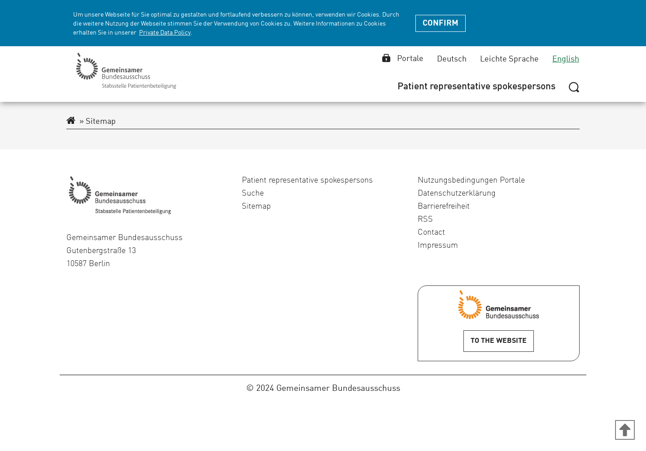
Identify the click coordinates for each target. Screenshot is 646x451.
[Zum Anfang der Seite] (625, 430)
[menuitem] (476, 87)
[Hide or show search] (574, 86)
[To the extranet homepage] (70, 122)
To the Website (499, 341)
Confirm (440, 23)
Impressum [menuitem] (438, 245)
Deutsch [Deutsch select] (452, 59)
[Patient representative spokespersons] (476, 87)
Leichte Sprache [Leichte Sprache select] (509, 59)
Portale (402, 59)
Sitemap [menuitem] (256, 206)
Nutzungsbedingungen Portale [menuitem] (471, 180)
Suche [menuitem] (253, 193)
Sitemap (97, 122)
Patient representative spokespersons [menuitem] (307, 180)
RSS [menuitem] (425, 219)
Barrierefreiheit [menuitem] (444, 206)
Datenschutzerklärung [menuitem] (457, 193)
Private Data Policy (165, 33)
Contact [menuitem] (431, 232)
